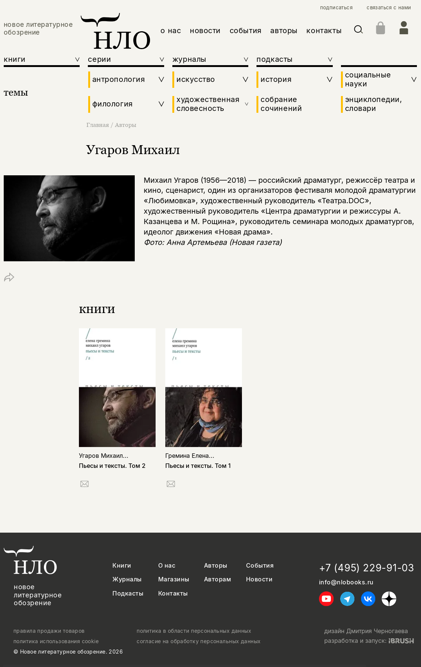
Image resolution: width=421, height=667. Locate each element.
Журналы (126, 579)
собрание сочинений (281, 104)
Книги (121, 565)
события (246, 30)
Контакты (173, 593)
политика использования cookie (56, 641)
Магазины (173, 579)
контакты (324, 30)
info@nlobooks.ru (346, 582)
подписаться (336, 7)
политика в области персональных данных (194, 631)
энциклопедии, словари (373, 104)
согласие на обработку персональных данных (199, 641)
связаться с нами (389, 7)
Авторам (217, 579)
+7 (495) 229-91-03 (366, 568)
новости (205, 30)
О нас (166, 565)
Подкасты (127, 593)
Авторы (125, 124)
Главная (98, 124)
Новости (259, 579)
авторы (284, 30)
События (260, 565)
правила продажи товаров (49, 631)
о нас (170, 30)
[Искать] (358, 30)
